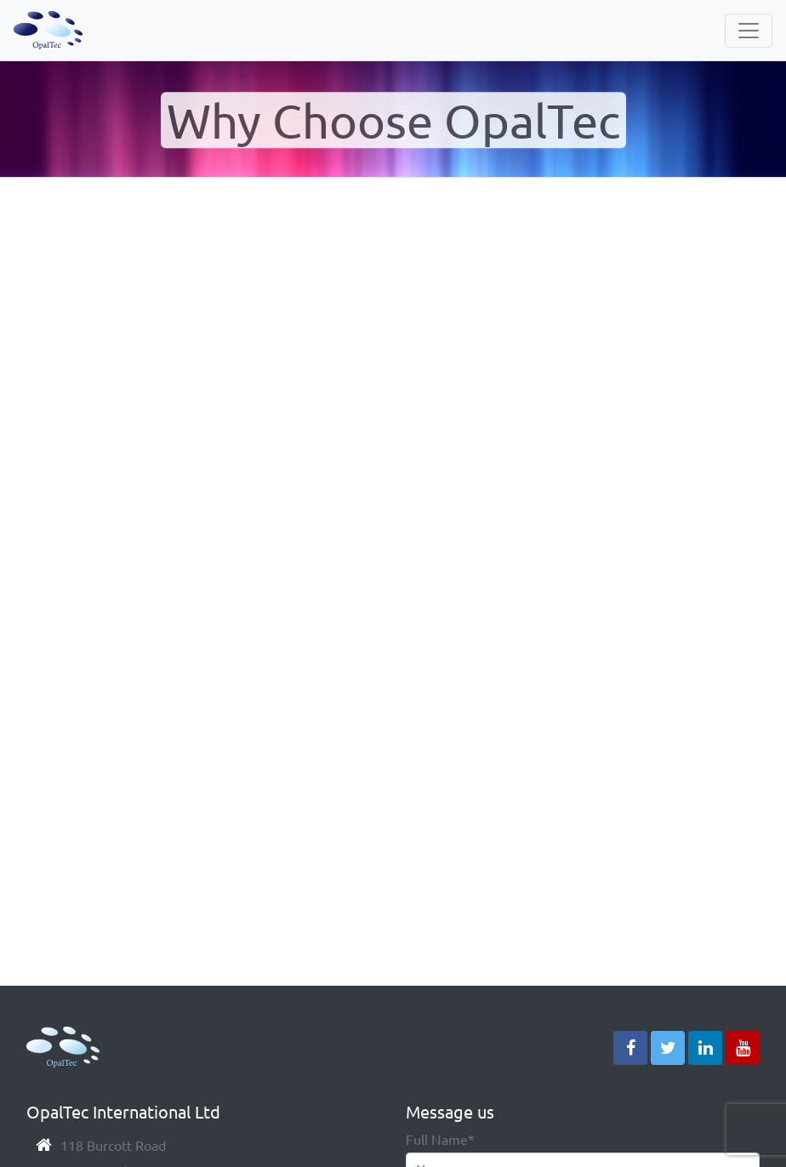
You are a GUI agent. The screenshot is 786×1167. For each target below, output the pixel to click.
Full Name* (440, 1138)
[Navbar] (748, 31)
